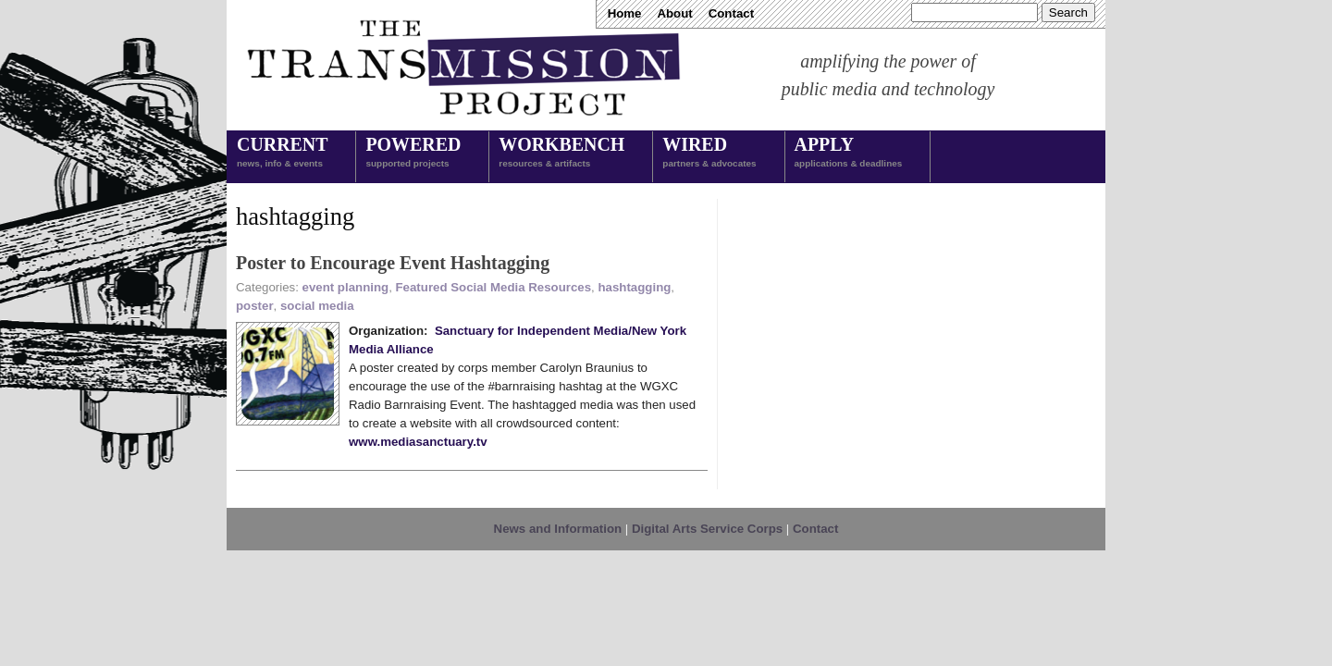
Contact (731, 13)
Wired (709, 153)
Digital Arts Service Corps (707, 529)
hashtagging (634, 287)
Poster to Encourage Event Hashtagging (392, 263)
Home (625, 13)
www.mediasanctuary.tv (418, 442)
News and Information (558, 529)
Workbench (561, 153)
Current (282, 153)
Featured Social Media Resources (494, 287)
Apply (849, 153)
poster (255, 306)
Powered (413, 153)
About (674, 13)
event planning (345, 287)
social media (317, 306)
